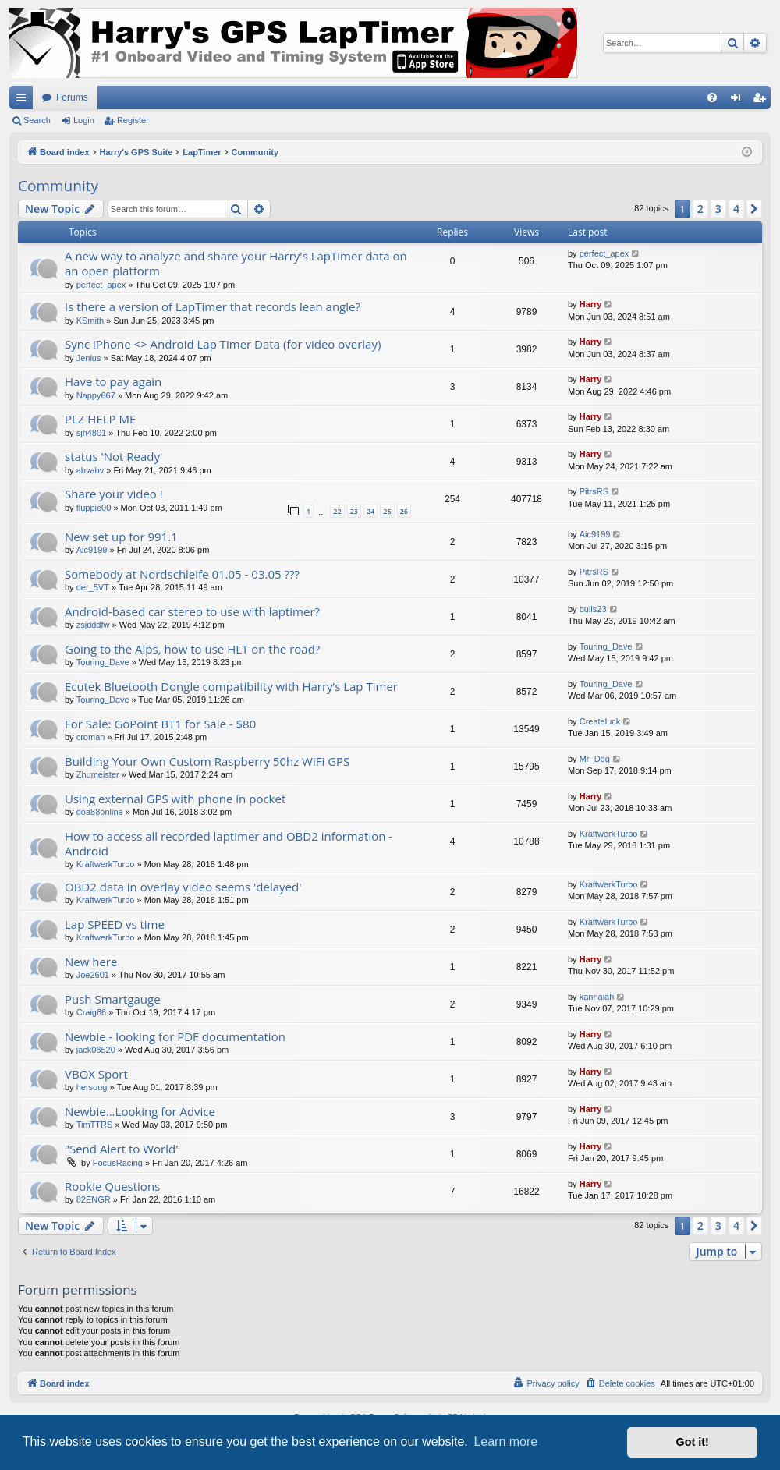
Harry (591, 304)
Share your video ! (114, 493)
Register (133, 120)
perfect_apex (101, 284)
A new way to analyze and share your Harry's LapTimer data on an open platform (236, 263)
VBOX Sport (96, 1074)
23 (354, 511)
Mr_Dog (595, 758)
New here (91, 961)
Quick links (24, 100)
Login (83, 120)
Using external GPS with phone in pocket (175, 798)
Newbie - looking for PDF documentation (175, 1036)
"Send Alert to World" (122, 1149)
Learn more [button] (505, 1441)
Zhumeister (97, 774)
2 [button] (700, 208)
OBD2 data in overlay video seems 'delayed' (183, 886)
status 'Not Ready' (113, 456)
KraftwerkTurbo (105, 864)
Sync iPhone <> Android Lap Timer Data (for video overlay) (223, 344)
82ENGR (93, 1199)
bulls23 (593, 609)
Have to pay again (113, 381)
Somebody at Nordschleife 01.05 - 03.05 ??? (182, 574)
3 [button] (718, 208)
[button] (754, 209)
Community (58, 185)
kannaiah (597, 996)
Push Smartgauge (113, 999)
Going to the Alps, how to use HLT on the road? (192, 649)
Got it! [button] (692, 1442)
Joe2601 (92, 974)
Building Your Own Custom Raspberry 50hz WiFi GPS (207, 761)
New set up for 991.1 (121, 536)
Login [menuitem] (739, 100)
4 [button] (736, 208)
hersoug (92, 1087)
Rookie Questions (112, 1186)
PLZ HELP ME (100, 419)
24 (370, 511)
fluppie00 (94, 507)
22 (337, 511)
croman (90, 737)
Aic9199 (92, 549)
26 (404, 511)
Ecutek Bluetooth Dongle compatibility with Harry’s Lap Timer (231, 686)
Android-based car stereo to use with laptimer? (192, 611)
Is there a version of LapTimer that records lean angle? (212, 306)
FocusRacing (118, 1162)
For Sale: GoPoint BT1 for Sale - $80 (160, 723)
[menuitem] (712, 97)
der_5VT (92, 587)
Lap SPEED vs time (115, 924)
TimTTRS (94, 1124)
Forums (72, 97)
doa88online (99, 811)
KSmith (90, 320)
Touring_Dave (102, 662)
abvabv (90, 470)
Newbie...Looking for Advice (140, 1111)
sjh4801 (91, 432)
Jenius (88, 358)
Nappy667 (95, 395)
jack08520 (95, 1049)
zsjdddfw (93, 624)
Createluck (600, 721)
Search (37, 120)
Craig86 (91, 1012)
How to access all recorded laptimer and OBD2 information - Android (228, 843)
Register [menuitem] (762, 100)
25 (387, 511)
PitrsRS (594, 491)
